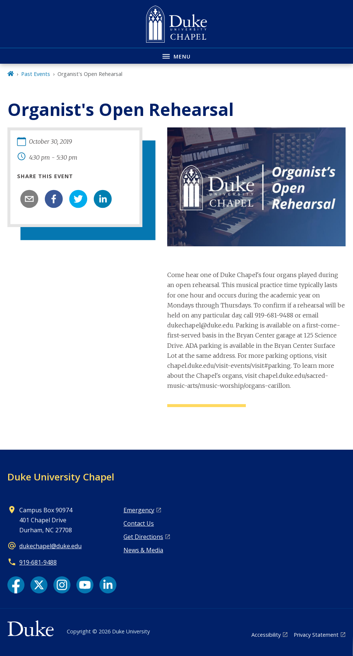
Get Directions (143, 537)
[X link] (38, 584)
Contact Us (138, 523)
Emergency (138, 510)
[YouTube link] (84, 584)
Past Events (35, 73)
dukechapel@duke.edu (50, 546)
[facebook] (53, 199)
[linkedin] (102, 199)
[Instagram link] (61, 584)
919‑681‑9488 (38, 562)
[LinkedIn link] (107, 584)
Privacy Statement (316, 634)
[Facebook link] (15, 584)
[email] (29, 199)
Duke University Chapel (60, 476)
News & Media (143, 550)
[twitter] (78, 199)
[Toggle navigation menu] (176, 56)
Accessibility (266, 634)
